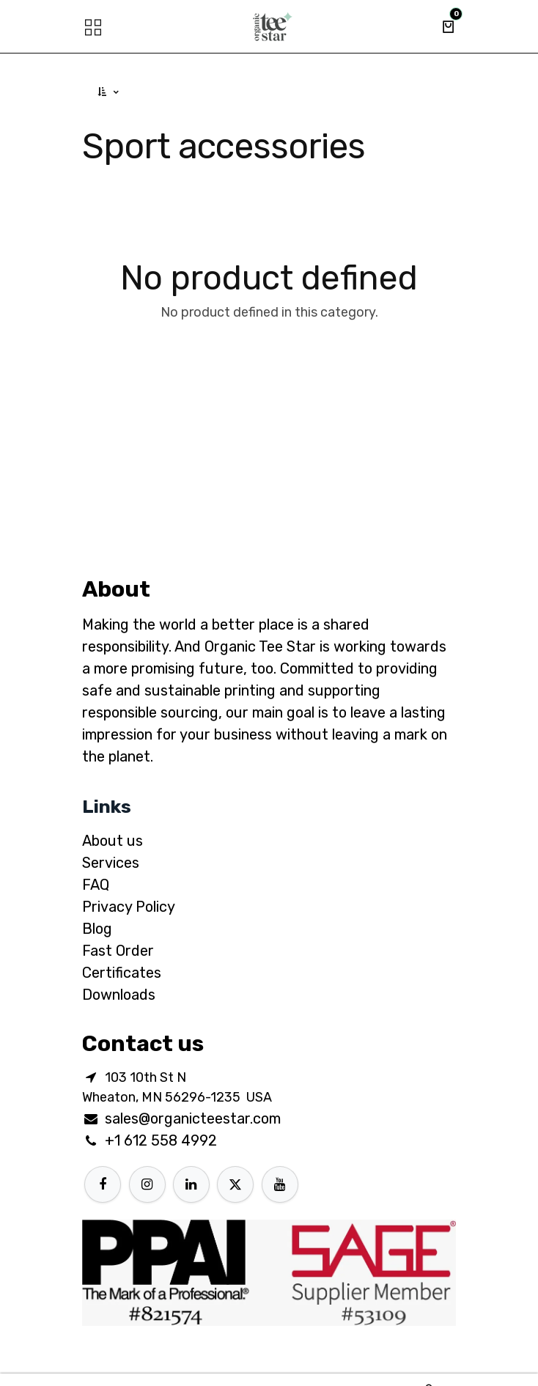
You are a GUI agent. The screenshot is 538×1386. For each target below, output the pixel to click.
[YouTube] (280, 1184)
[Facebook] (102, 1184)
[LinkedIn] (191, 1184)
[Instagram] (147, 1184)
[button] (109, 92)
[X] (235, 1184)
